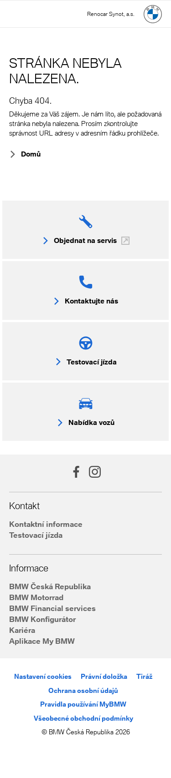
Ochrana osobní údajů (83, 690)
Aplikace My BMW (42, 641)
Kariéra (22, 630)
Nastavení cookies (43, 676)
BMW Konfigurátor (42, 619)
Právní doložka (104, 676)
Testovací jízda (35, 534)
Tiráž (144, 676)
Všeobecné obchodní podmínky (83, 718)
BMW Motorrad (36, 597)
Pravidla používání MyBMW (83, 704)
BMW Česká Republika (50, 586)
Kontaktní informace (46, 524)
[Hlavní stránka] (153, 14)
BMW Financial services (52, 608)
